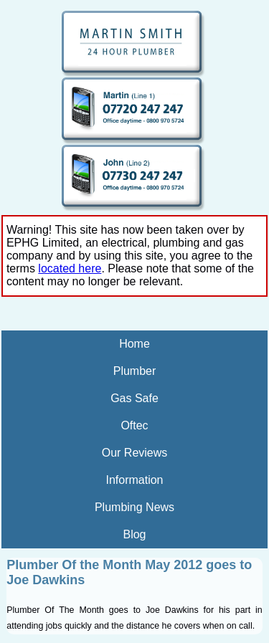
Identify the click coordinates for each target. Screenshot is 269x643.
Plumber (134, 371)
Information (134, 480)
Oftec (134, 425)
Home (134, 344)
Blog (134, 534)
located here (69, 268)
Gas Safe (134, 398)
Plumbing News (134, 507)
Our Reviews (135, 453)
